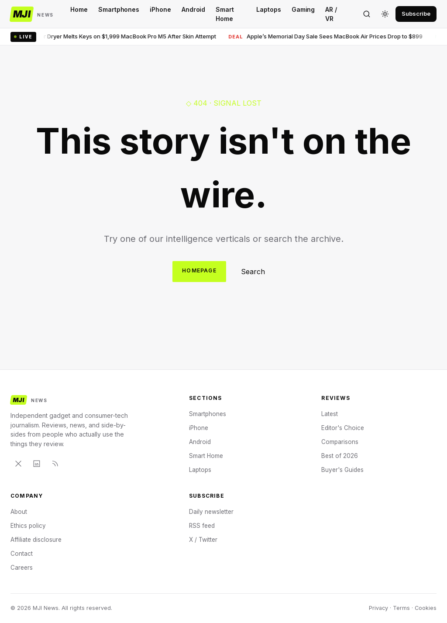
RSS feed (202, 525)
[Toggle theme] (385, 14)
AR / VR (331, 14)
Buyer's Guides (342, 469)
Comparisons (339, 441)
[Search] (367, 14)
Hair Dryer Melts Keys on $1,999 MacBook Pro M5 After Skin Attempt (120, 36)
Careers (21, 567)
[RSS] (55, 464)
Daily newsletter (211, 511)
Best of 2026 (339, 455)
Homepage (199, 270)
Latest (329, 413)
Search (253, 271)
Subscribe (416, 13)
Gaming (303, 9)
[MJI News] (32, 14)
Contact (21, 553)
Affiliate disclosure (36, 539)
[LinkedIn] (37, 464)
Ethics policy (28, 525)
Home (79, 9)
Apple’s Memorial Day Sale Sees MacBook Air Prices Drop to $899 (328, 36)
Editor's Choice (342, 427)
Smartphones (118, 9)
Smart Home (225, 14)
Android (194, 9)
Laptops (268, 9)
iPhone (160, 9)
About (18, 511)
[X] (18, 464)
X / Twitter (203, 539)
